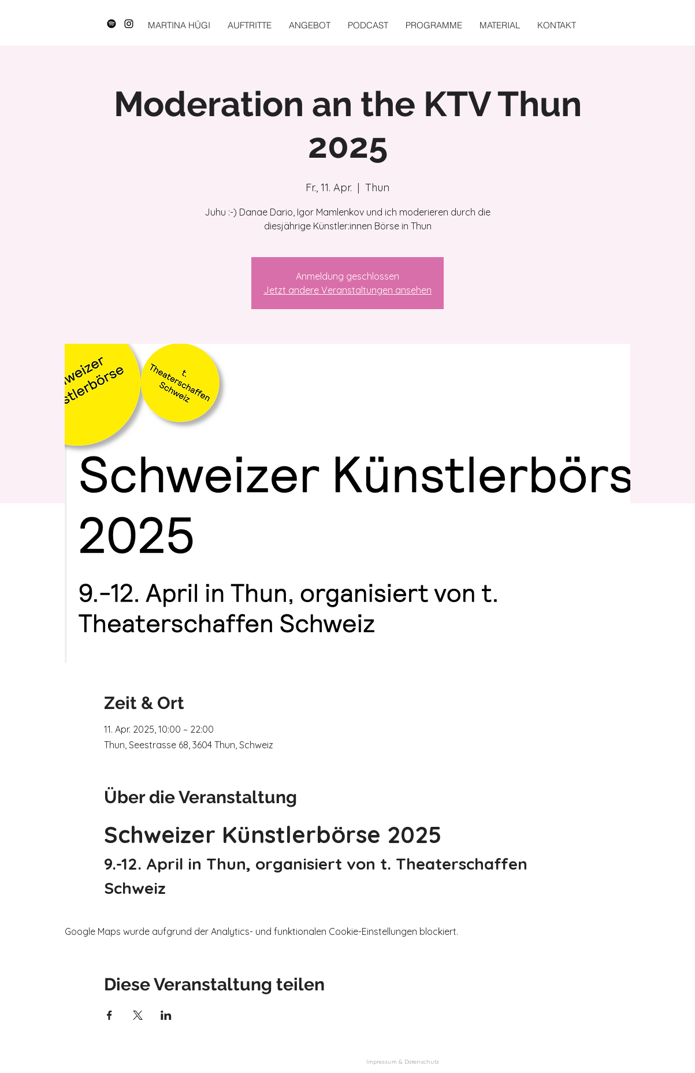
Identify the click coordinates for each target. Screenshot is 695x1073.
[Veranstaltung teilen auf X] (137, 1015)
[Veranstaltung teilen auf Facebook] (109, 1015)
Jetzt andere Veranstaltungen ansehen (347, 290)
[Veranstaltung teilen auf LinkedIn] (166, 1015)
